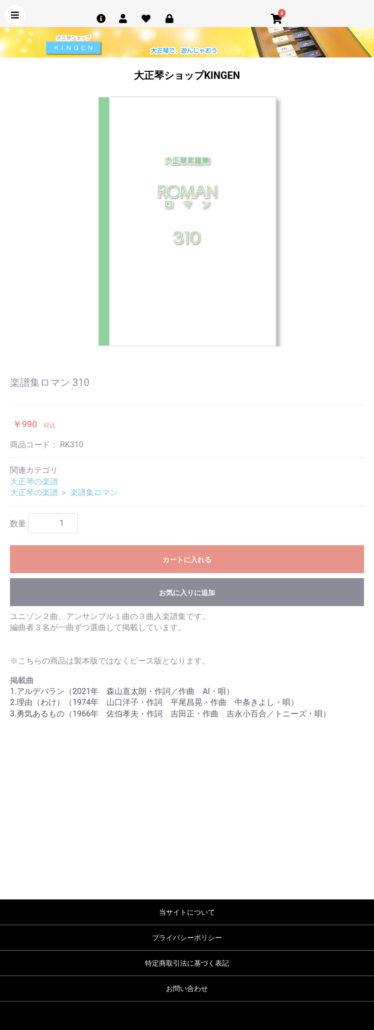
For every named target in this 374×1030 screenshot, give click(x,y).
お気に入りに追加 (187, 593)
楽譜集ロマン (94, 492)
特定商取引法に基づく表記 (187, 963)
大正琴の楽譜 (34, 481)
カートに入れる (187, 560)
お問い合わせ (187, 989)
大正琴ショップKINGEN (187, 75)
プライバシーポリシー (187, 938)
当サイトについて (187, 912)
